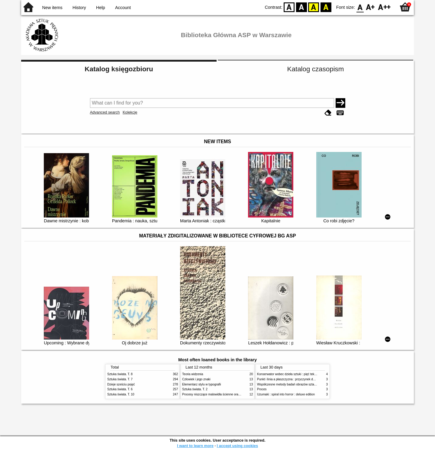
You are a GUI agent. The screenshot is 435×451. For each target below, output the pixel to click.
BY (326, 6)
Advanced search (105, 112)
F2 (384, 6)
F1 (370, 6)
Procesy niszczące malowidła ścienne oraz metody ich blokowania (227, 394)
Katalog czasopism (315, 69)
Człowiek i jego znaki (196, 379)
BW (301, 6)
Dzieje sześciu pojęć (121, 384)
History (79, 7)
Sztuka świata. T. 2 (195, 389)
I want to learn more (195, 445)
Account (123, 7)
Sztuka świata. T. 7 (120, 379)
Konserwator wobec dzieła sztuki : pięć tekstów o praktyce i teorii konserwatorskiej (312, 374)
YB (314, 6)
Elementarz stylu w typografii (201, 384)
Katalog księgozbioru (119, 69)
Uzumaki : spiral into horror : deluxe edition (286, 394)
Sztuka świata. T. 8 (120, 374)
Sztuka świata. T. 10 (120, 394)
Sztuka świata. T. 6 (120, 389)
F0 (360, 6)
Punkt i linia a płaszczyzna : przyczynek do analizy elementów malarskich (306, 379)
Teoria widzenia (192, 374)
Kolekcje (130, 112)
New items (52, 7)
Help (100, 7)
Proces (261, 389)
